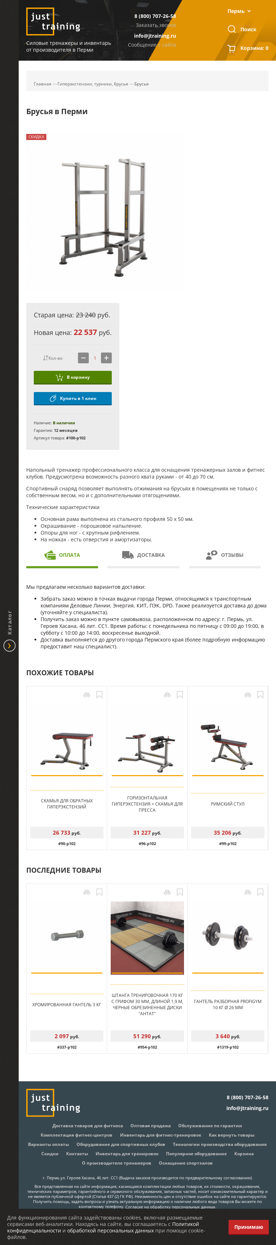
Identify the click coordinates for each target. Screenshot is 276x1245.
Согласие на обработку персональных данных (170, 1206)
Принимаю (248, 1226)
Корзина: (254, 49)
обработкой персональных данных (110, 1230)
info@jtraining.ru (155, 35)
